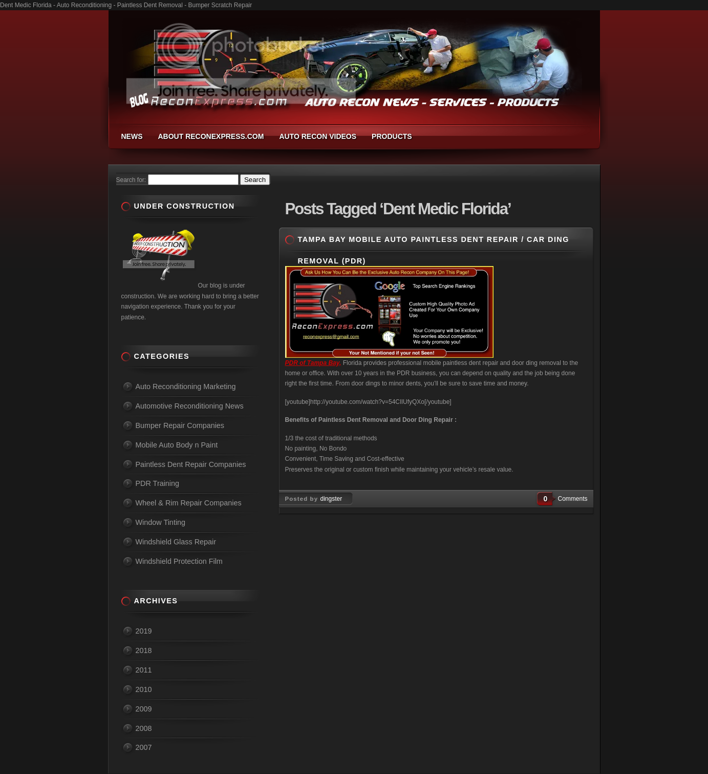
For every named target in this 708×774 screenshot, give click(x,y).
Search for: (131, 180)
